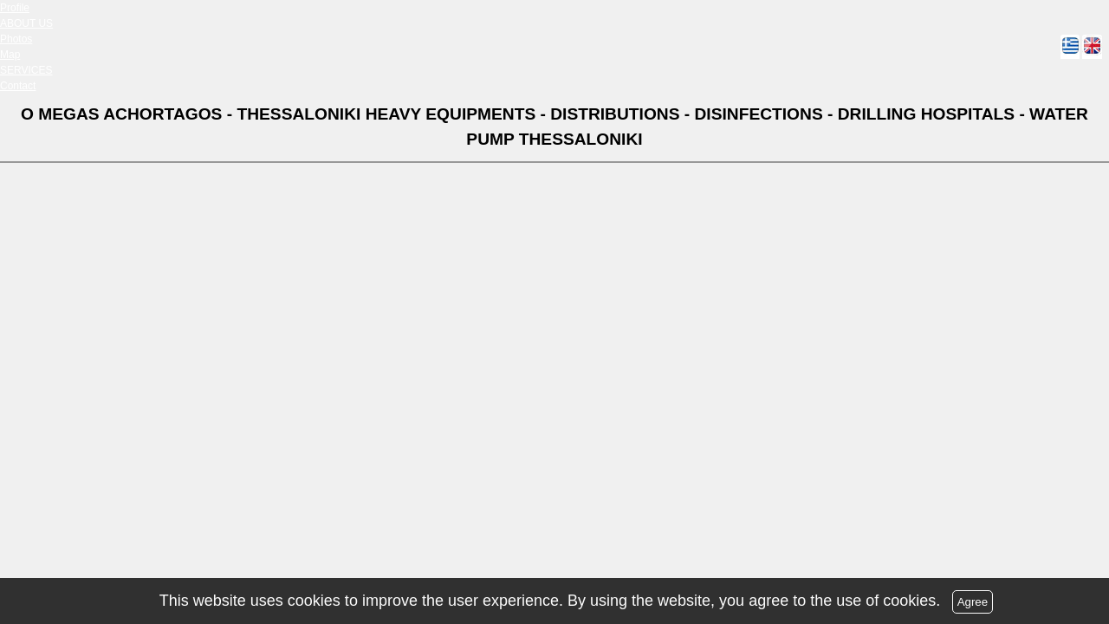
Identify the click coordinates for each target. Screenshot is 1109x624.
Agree (973, 601)
